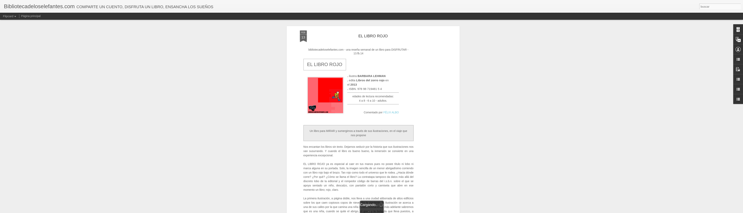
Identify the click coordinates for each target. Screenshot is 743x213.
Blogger (386, 211)
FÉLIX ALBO (391, 61)
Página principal (31, 16)
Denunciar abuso (400, 211)
